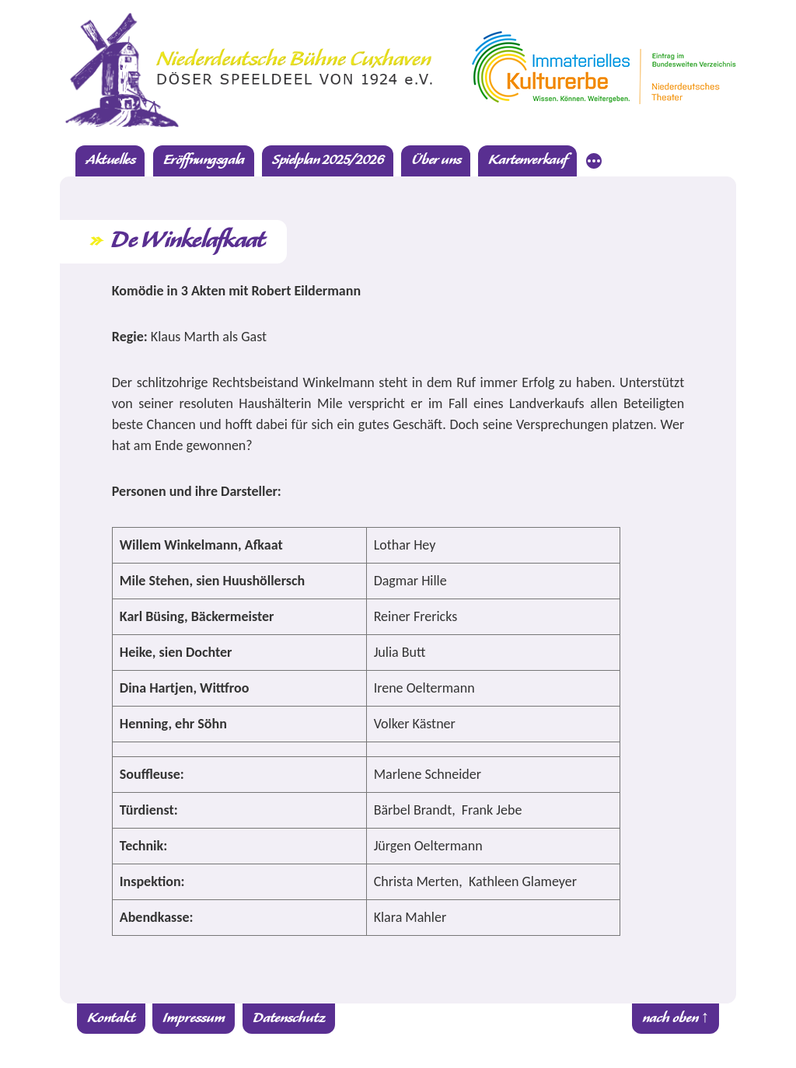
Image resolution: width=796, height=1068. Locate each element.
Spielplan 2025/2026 (327, 160)
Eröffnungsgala (203, 160)
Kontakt (111, 1019)
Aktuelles (110, 160)
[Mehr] (594, 163)
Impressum (193, 1019)
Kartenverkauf (527, 160)
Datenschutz (289, 1019)
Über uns (435, 160)
